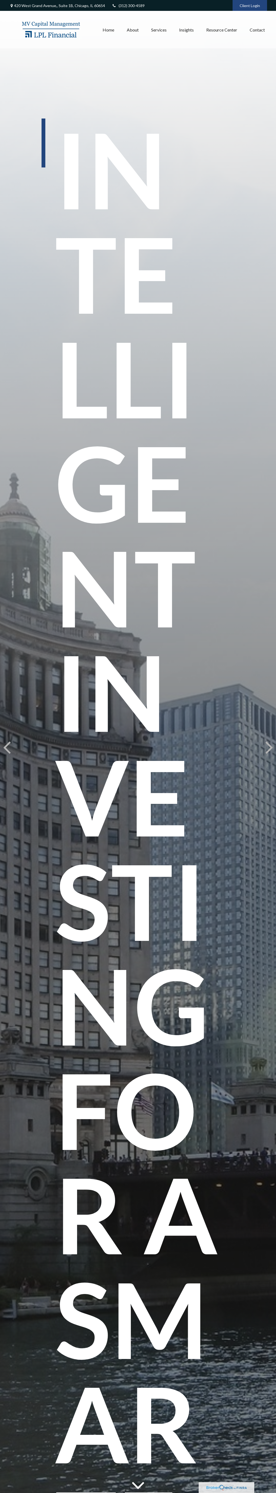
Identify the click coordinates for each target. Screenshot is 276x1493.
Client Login (250, 5)
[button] (108, 29)
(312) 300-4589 (128, 5)
